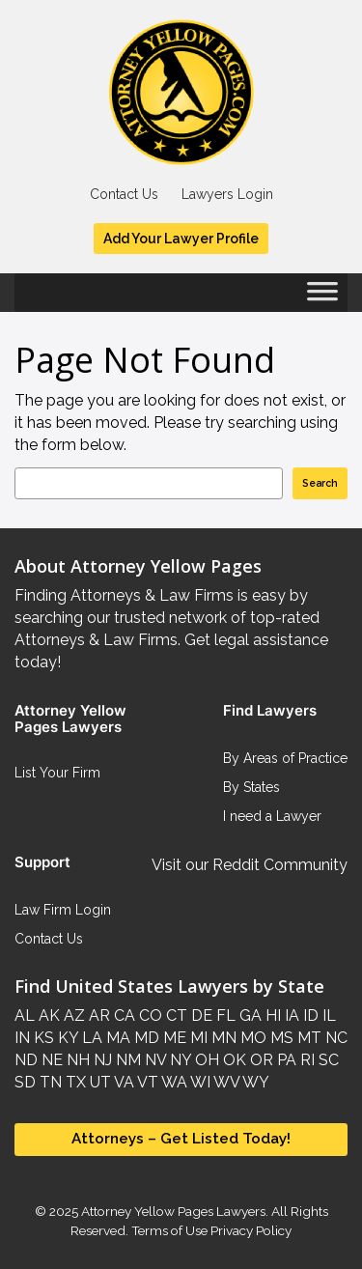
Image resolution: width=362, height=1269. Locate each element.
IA (290, 1015)
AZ (72, 1015)
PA (284, 1060)
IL (327, 1015)
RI (305, 1060)
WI (198, 1082)
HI (271, 1015)
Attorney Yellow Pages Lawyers (173, 1211)
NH (76, 1060)
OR (259, 1060)
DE (199, 1015)
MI (197, 1038)
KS (42, 1038)
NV (153, 1060)
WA (172, 1082)
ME (172, 1038)
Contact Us (124, 194)
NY (178, 1060)
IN (22, 1038)
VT (146, 1082)
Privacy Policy (250, 1230)
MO (251, 1038)
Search (320, 483)
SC (327, 1060)
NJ (101, 1060)
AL (24, 1015)
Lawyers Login (227, 194)
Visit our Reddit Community (250, 865)
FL (224, 1015)
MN (222, 1038)
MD (144, 1038)
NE (50, 1060)
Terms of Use (169, 1230)
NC (334, 1038)
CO (148, 1015)
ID (309, 1015)
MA (116, 1038)
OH (205, 1060)
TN (49, 1082)
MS (279, 1038)
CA (122, 1015)
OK (232, 1060)
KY (66, 1038)
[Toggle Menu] (322, 297)
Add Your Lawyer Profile (181, 238)
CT (174, 1015)
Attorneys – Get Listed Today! (181, 1138)
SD (25, 1082)
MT (307, 1038)
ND (26, 1060)
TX (74, 1082)
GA (249, 1015)
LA (90, 1038)
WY (254, 1082)
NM (126, 1060)
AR (97, 1015)
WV (224, 1082)
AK (47, 1015)
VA (122, 1082)
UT (98, 1082)
